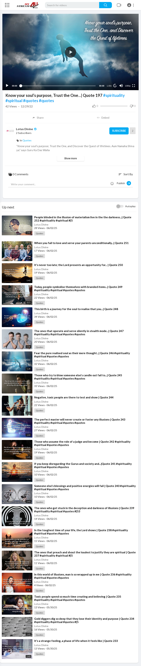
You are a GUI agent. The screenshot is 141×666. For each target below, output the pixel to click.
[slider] (58, 85)
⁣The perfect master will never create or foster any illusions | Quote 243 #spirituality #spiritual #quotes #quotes (79, 420)
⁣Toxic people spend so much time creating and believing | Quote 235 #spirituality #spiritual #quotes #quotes (77, 597)
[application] (70, 52)
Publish (124, 183)
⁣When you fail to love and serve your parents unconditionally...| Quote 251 (81, 242)
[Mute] (121, 85)
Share (38, 117)
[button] (131, 5)
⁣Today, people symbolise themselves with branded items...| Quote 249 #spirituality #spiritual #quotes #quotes (78, 288)
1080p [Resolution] (127, 85)
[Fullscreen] (133, 85)
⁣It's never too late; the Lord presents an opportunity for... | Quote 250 (78, 264)
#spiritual (13, 100)
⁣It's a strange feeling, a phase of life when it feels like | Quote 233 (76, 640)
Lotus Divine (26, 128)
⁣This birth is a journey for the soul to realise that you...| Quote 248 (76, 308)
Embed (103, 117)
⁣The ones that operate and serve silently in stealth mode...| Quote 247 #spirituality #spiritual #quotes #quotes (79, 332)
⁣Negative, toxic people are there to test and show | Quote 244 (74, 397)
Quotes (27, 140)
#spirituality (114, 95)
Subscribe (118, 130)
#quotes (30, 100)
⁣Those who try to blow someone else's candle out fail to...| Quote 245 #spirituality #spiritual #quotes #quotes (78, 376)
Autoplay (130, 205)
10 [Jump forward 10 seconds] (115, 85)
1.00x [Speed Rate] (108, 85)
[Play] (7, 85)
